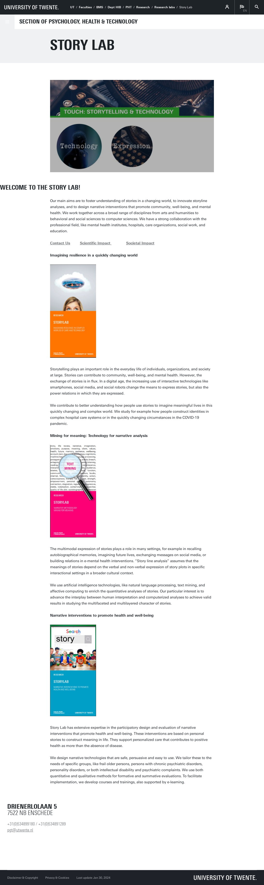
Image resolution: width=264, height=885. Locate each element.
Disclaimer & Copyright (22, 877)
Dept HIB (114, 7)
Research (143, 7)
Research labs (164, 7)
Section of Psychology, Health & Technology (78, 21)
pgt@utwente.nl (20, 830)
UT (72, 7)
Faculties (85, 7)
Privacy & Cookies (57, 877)
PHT (129, 7)
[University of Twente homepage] (31, 7)
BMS (99, 7)
